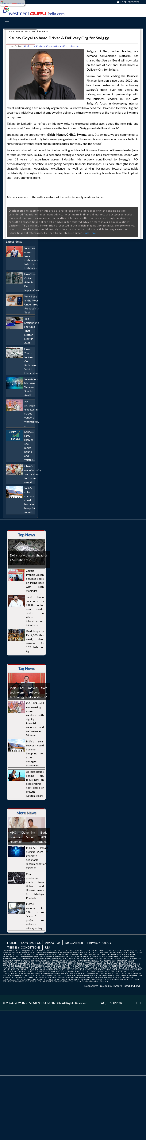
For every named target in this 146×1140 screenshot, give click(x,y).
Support (117, 1002)
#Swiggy (40, 46)
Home (12, 942)
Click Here (89, 232)
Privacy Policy (99, 942)
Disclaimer (74, 942)
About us (52, 942)
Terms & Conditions (23, 947)
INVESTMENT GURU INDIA (41, 1003)
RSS (47, 947)
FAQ (102, 1002)
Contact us (31, 942)
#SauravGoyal (54, 46)
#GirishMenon (71, 46)
